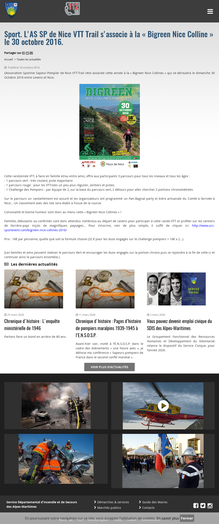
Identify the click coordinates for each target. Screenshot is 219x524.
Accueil (8, 59)
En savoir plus (168, 518)
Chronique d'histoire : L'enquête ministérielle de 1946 (32, 325)
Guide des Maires (154, 502)
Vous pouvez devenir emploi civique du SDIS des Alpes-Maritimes (179, 325)
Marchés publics (109, 508)
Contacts (148, 508)
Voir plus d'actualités (109, 367)
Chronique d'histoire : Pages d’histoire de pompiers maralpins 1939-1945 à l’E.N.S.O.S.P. (108, 328)
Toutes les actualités (29, 59)
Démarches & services (113, 502)
